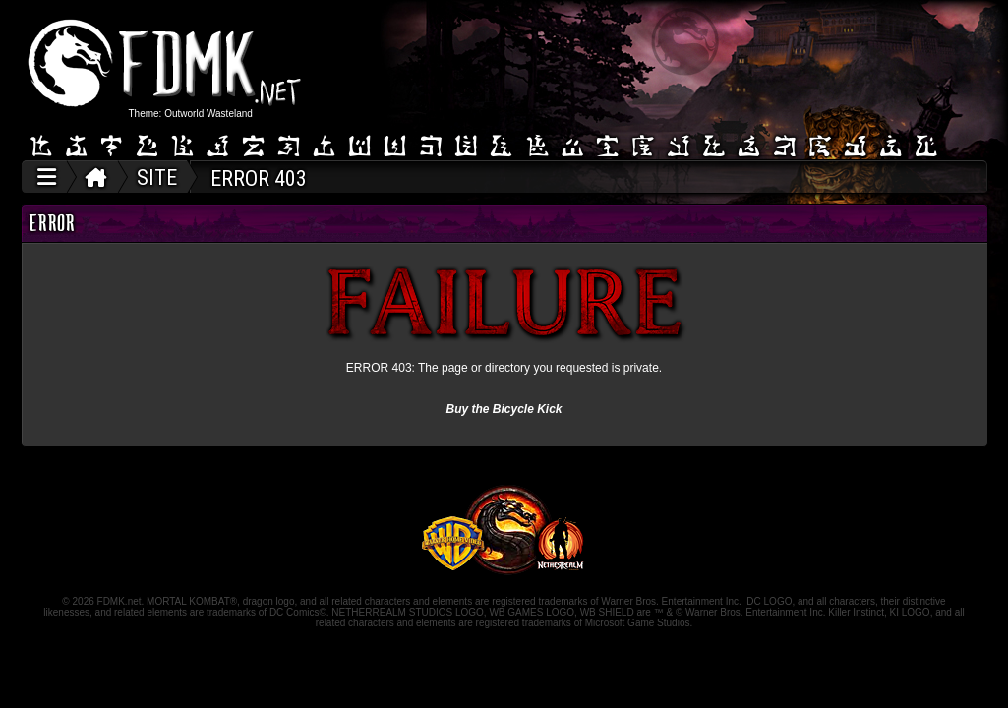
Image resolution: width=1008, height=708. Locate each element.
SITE (157, 177)
